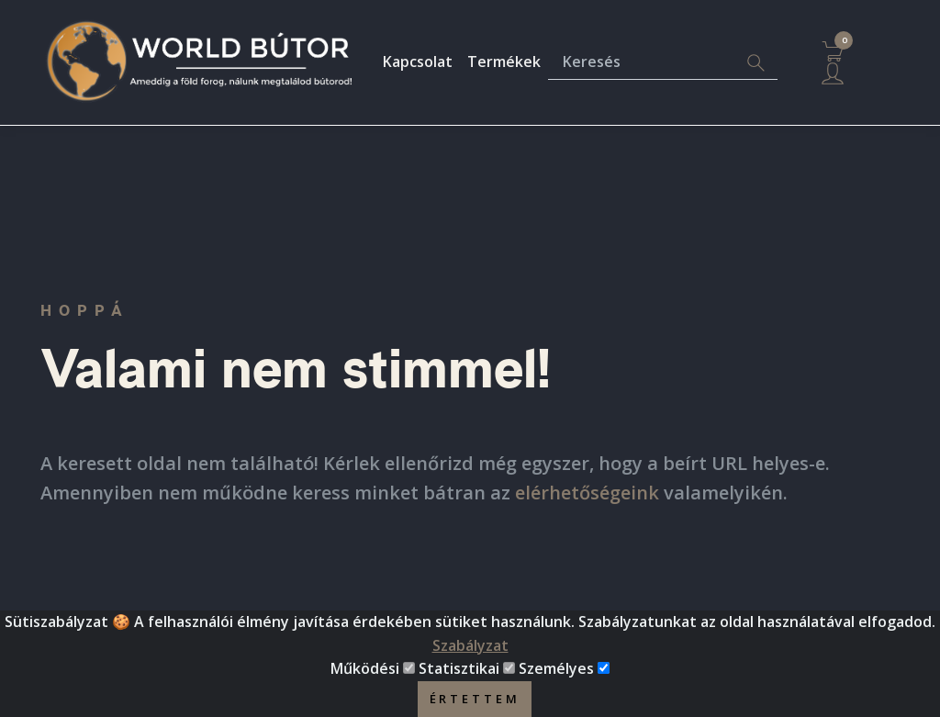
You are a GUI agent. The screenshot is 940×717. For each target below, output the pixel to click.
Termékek (504, 61)
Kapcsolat (418, 61)
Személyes (556, 672)
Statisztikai (459, 672)
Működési (364, 672)
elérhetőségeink (587, 492)
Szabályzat (470, 648)
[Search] (755, 63)
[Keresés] (641, 63)
